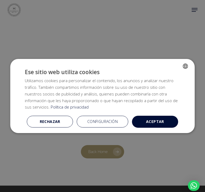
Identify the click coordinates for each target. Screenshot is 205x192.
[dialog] (102, 96)
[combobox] (185, 66)
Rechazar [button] (50, 121)
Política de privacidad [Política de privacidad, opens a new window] (70, 107)
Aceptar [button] (155, 121)
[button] (194, 185)
